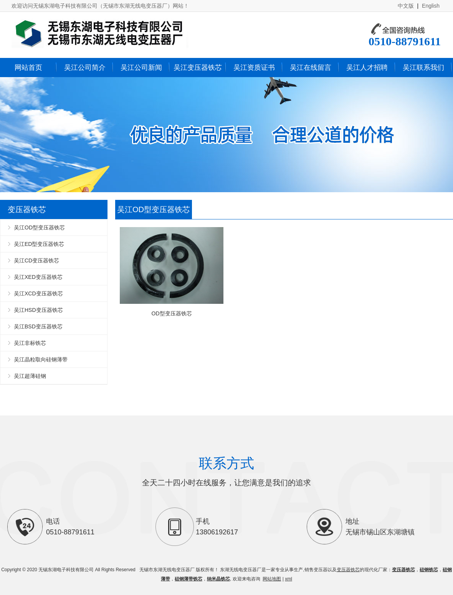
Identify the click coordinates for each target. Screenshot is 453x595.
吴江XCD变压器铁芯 (38, 293)
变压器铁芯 (348, 569)
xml (288, 579)
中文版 (406, 6)
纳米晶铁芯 (218, 579)
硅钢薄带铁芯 (188, 579)
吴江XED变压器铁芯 (38, 277)
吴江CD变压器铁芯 (36, 260)
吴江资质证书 (254, 67)
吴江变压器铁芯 (198, 67)
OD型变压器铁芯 (171, 271)
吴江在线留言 (310, 67)
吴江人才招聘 (367, 67)
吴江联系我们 (423, 67)
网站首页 (28, 67)
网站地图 (272, 579)
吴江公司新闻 (141, 67)
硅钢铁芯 (429, 569)
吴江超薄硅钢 (30, 376)
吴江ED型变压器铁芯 (39, 244)
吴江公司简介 (85, 67)
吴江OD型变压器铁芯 (39, 227)
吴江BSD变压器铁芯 (38, 326)
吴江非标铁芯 (30, 343)
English (431, 6)
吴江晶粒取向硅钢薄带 (41, 359)
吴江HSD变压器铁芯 (38, 310)
